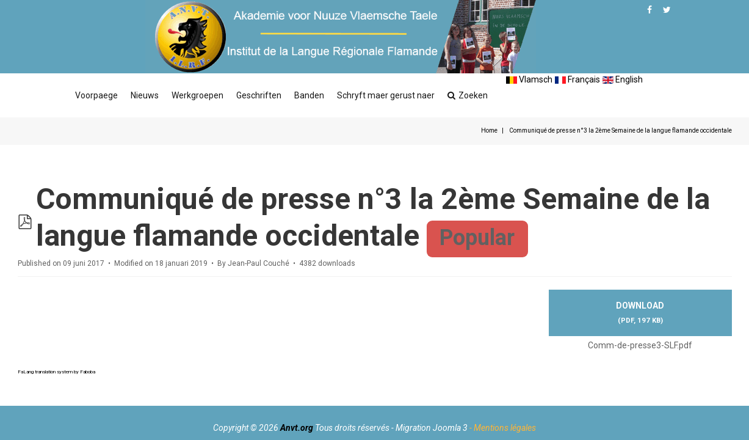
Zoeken (467, 95)
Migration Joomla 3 (432, 428)
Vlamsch (529, 79)
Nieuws (145, 95)
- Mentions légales (502, 428)
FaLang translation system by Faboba (56, 372)
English (622, 79)
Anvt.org (296, 428)
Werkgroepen (197, 95)
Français (577, 79)
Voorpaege (96, 95)
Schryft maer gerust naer (386, 95)
